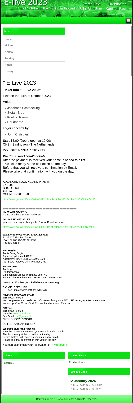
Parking (9, 58)
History (9, 71)
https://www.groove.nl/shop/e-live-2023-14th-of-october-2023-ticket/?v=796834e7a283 (49, 199)
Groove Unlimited (65, 399)
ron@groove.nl (23, 316)
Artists (9, 51)
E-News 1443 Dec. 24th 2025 (87, 385)
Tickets (9, 45)
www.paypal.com (22, 313)
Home (8, 39)
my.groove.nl (60, 344)
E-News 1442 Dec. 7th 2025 (86, 389)
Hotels (8, 64)
